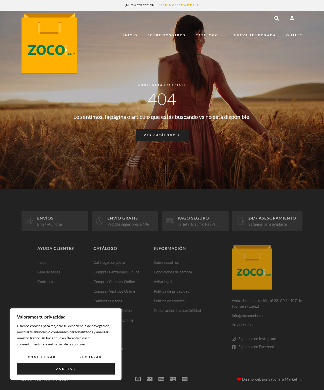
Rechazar (90, 357)
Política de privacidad (201, 291)
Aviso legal (192, 281)
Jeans (122, 329)
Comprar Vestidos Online (138, 291)
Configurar (42, 357)
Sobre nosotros (167, 35)
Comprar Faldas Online (136, 310)
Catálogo (210, 35)
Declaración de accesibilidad (207, 310)
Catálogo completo (133, 262)
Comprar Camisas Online (138, 281)
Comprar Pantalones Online (140, 272)
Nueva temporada (255, 35)
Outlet (294, 35)
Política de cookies (199, 301)
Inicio (130, 35)
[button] (277, 18)
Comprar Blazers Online (137, 320)
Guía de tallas (72, 272)
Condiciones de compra (203, 272)
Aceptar (65, 368)
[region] (66, 344)
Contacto (68, 281)
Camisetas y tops (131, 301)
